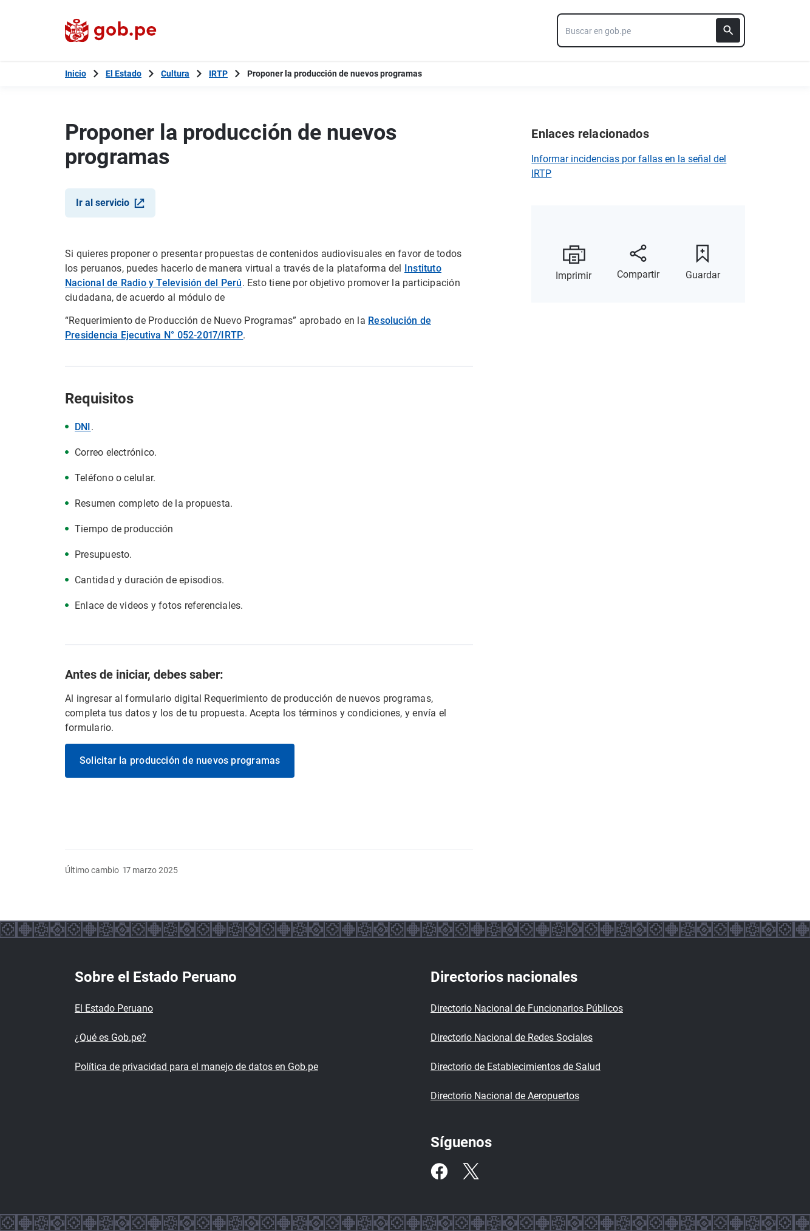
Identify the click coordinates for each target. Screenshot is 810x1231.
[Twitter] (470, 1171)
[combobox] (651, 30)
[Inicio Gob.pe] (75, 73)
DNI (83, 427)
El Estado (123, 73)
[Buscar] (728, 30)
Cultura (175, 73)
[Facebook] (439, 1171)
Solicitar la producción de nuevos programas (180, 760)
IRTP (218, 73)
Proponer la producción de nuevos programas (334, 73)
